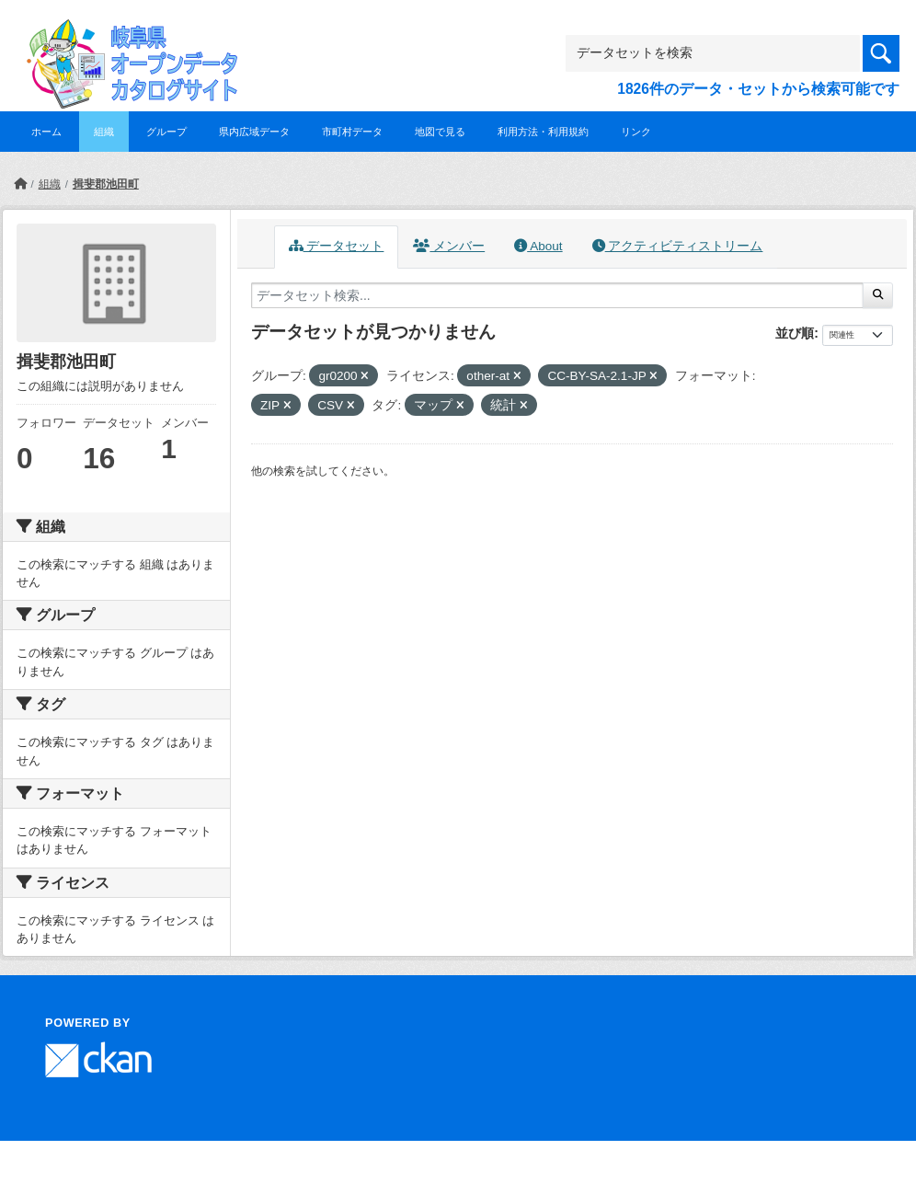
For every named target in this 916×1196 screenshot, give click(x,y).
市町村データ (352, 131)
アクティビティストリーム (677, 246)
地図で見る (440, 131)
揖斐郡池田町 (106, 184)
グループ (166, 131)
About (538, 246)
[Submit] (878, 295)
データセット (336, 246)
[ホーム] (20, 184)
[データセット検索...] (557, 295)
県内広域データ (254, 131)
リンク (636, 131)
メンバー (449, 246)
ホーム (46, 131)
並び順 (794, 333)
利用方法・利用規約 (543, 131)
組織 (104, 131)
